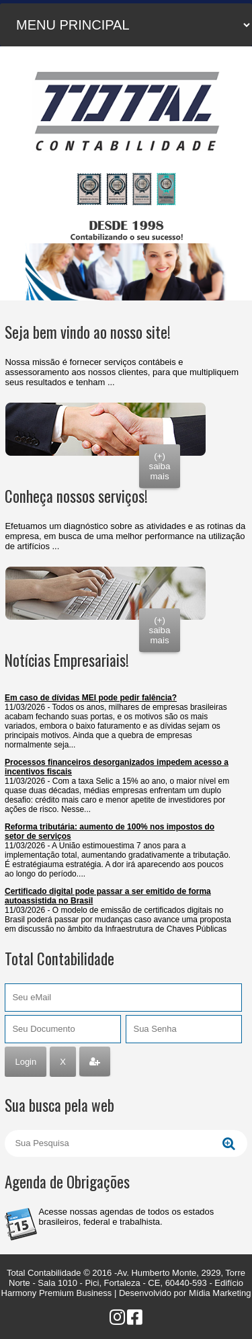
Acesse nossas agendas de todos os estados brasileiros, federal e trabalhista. (126, 1217)
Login (25, 1062)
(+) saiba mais (160, 466)
